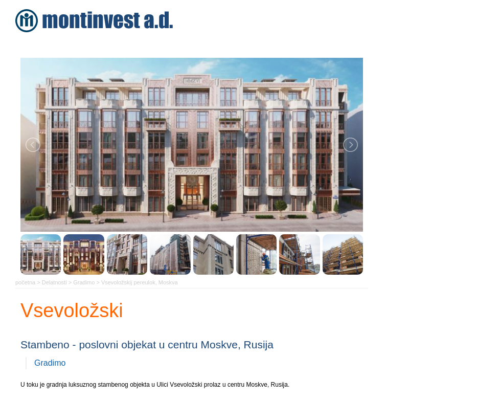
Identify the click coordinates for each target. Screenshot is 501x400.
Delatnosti (54, 282)
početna (25, 282)
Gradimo (84, 282)
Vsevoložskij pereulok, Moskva (139, 282)
